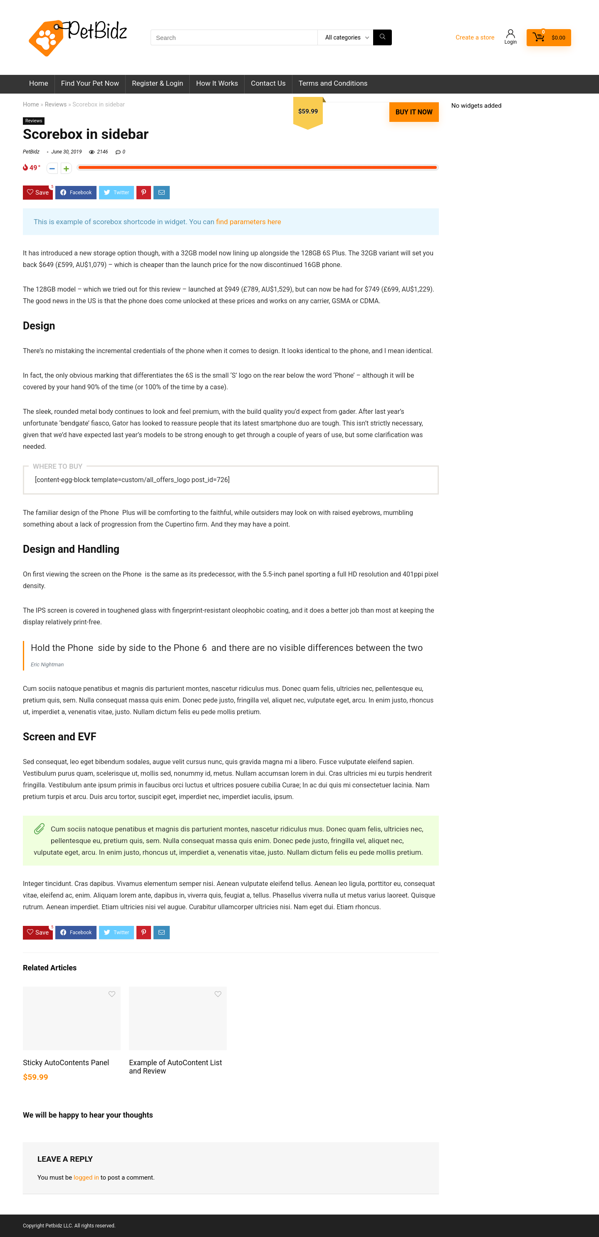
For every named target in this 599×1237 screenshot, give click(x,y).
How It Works (217, 83)
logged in (86, 1177)
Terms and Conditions (333, 83)
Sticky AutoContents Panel (66, 1063)
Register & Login (157, 83)
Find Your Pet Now (90, 83)
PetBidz (31, 152)
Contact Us (268, 83)
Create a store (474, 37)
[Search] (382, 37)
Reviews (56, 104)
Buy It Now (414, 112)
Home (38, 83)
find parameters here (248, 222)
